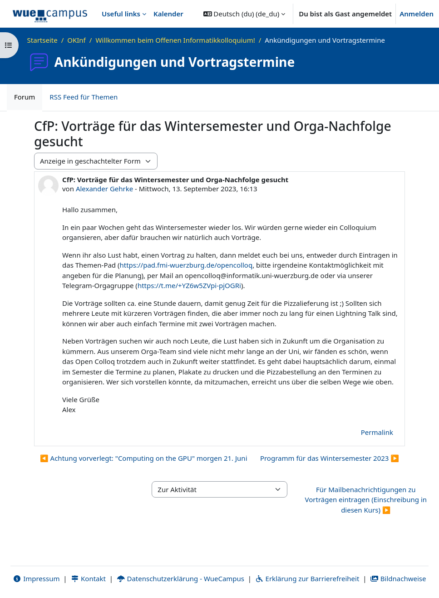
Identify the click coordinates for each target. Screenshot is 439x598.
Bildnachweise (398, 578)
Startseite (42, 40)
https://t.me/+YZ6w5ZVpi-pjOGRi (189, 285)
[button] (244, 13)
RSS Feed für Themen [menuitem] (83, 96)
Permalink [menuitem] (377, 432)
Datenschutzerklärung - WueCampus (180, 578)
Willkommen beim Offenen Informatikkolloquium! (175, 40)
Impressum (36, 578)
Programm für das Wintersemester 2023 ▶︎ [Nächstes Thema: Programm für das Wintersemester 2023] (329, 458)
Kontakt (88, 578)
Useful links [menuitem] (121, 13)
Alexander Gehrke (104, 188)
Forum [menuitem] (24, 96)
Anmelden (417, 13)
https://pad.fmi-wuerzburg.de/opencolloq (186, 264)
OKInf (76, 40)
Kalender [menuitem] (168, 13)
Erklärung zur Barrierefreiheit (307, 578)
